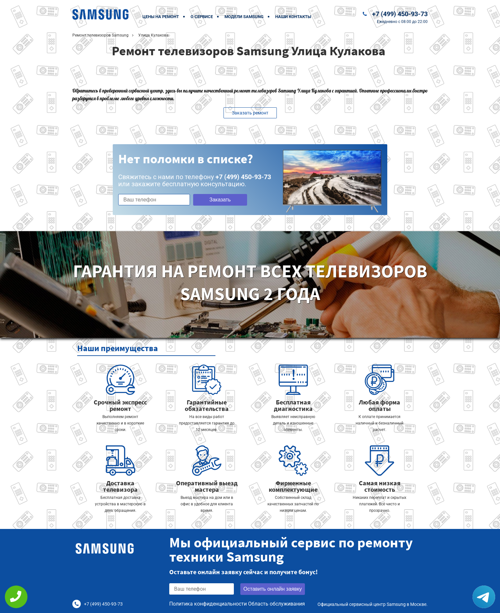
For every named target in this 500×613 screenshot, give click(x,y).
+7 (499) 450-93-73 (400, 14)
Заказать (220, 199)
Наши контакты (293, 16)
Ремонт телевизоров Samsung (100, 35)
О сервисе (202, 16)
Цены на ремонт (160, 16)
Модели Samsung (244, 16)
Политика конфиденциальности (208, 604)
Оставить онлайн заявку (273, 589)
